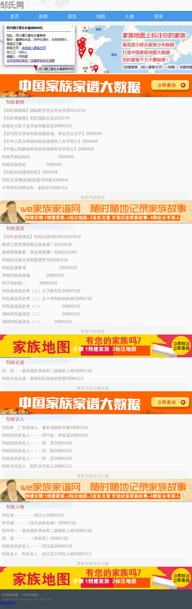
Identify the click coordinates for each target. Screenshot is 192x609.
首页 (14, 16)
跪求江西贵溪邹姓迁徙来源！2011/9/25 (37, 244)
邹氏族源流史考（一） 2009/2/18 (41, 306)
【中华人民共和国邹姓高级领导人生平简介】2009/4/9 (50, 141)
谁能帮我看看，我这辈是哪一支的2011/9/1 (40, 252)
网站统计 (8, 603)
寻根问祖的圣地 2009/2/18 (33, 275)
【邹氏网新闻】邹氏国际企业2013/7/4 (36, 118)
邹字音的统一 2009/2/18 (29, 283)
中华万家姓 (30, 595)
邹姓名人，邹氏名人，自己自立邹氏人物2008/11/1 (47, 554)
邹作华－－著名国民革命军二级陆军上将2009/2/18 (47, 531)
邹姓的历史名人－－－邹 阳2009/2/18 (37, 451)
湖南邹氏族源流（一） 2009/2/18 (37, 322)
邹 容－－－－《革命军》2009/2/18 (35, 538)
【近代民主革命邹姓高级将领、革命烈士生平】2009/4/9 (52, 134)
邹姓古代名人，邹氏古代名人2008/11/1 (37, 466)
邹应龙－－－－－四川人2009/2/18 (33, 515)
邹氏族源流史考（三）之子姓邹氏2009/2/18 (41, 291)
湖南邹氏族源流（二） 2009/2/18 (41, 314)
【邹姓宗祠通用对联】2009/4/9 (30, 172)
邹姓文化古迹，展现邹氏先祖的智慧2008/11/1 (43, 378)
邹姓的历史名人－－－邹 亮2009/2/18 (37, 443)
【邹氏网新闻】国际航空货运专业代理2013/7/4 (44, 110)
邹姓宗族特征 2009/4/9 (32, 164)
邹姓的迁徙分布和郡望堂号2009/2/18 (35, 260)
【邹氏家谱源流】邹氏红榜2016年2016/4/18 (41, 237)
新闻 (43, 16)
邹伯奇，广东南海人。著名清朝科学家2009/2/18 (45, 427)
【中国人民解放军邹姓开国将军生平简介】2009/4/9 (48, 149)
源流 (72, 16)
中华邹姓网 (10, 595)
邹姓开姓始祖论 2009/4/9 (38, 157)
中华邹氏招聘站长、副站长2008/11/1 (35, 188)
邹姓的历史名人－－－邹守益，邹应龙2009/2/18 (45, 435)
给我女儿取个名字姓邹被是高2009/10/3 (37, 126)
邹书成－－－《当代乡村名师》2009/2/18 (39, 523)
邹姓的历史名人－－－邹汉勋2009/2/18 (37, 546)
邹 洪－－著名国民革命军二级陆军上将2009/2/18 (47, 371)
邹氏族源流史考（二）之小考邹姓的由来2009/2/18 (47, 298)
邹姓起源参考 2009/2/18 (39, 268)
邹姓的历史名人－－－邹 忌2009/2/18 (37, 458)
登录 (158, 16)
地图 (100, 16)
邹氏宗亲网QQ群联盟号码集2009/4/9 (35, 180)
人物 (129, 16)
